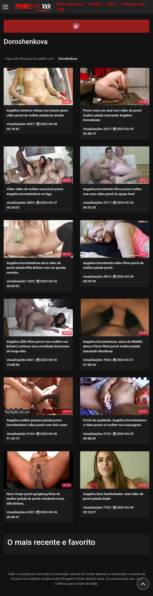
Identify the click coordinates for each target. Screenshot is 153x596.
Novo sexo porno (70, 4)
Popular (95, 4)
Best (112, 4)
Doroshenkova (67, 58)
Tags (60, 9)
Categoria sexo (133, 4)
